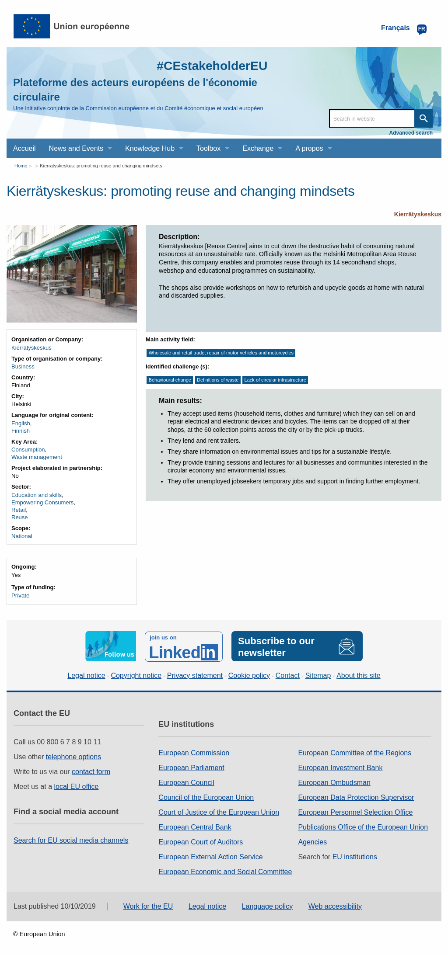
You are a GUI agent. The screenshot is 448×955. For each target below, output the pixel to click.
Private (20, 595)
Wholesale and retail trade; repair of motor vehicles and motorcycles (221, 353)
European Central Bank (194, 826)
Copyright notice (136, 674)
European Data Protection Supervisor (356, 796)
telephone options (73, 756)
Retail (18, 510)
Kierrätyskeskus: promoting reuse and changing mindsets (101, 165)
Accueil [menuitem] (24, 148)
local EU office (76, 785)
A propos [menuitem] (309, 148)
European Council (186, 781)
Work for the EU (148, 905)
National (21, 536)
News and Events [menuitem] (76, 148)
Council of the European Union (206, 796)
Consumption (28, 449)
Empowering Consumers (42, 502)
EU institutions (354, 856)
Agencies (312, 841)
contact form (91, 770)
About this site (358, 674)
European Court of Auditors (200, 841)
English (20, 423)
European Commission (193, 752)
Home (20, 165)
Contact (288, 674)
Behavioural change (170, 379)
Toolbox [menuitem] (208, 148)
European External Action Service (210, 856)
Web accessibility (335, 905)
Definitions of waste (217, 379)
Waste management (36, 457)
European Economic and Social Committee (225, 871)
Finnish (20, 430)
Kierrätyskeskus (417, 214)
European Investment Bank (340, 767)
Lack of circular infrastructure (275, 379)
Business (23, 366)
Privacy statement (195, 674)
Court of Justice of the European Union (218, 811)
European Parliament (191, 767)
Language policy (267, 905)
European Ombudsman (334, 781)
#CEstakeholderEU (208, 65)
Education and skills (36, 495)
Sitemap (318, 674)
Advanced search (411, 133)
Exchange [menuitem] (257, 148)
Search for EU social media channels (71, 839)
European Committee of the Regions (354, 752)
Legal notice (86, 674)
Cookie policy (249, 674)
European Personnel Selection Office (355, 811)
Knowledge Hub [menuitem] (150, 148)
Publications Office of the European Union (363, 826)
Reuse (19, 517)
